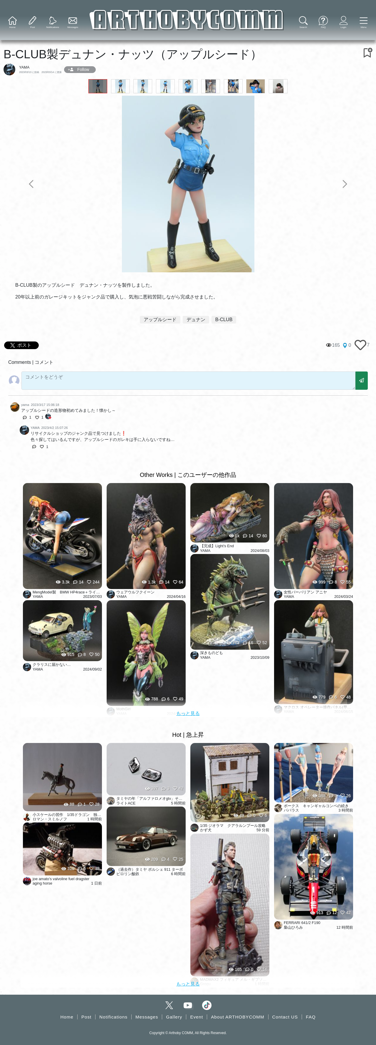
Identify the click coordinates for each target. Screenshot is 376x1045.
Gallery (174, 1016)
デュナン (196, 319)
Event (196, 1016)
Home (66, 1016)
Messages (146, 1016)
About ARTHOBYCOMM (237, 1016)
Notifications (113, 1016)
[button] (363, 22)
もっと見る (188, 713)
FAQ (310, 1016)
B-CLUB (224, 319)
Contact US (285, 1016)
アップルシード (160, 319)
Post (86, 1016)
